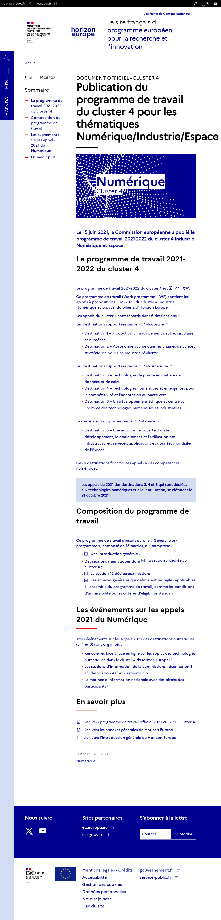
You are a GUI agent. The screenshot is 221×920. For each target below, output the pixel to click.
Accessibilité (94, 877)
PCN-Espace (144, 421)
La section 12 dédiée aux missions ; (122, 573)
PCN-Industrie (151, 324)
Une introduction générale (114, 554)
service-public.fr (157, 878)
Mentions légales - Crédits (107, 870)
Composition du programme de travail (46, 123)
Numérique (85, 761)
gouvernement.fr (158, 870)
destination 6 (136, 673)
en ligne (182, 288)
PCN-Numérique (153, 366)
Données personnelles (104, 891)
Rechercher (7, 58)
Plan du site (93, 906)
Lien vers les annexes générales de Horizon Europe (128, 730)
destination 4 (102, 673)
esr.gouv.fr (47, 3)
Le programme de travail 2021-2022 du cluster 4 (46, 106)
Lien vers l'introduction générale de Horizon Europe (129, 737)
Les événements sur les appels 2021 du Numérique (45, 142)
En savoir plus (43, 157)
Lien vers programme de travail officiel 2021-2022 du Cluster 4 (139, 722)
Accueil (31, 63)
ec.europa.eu (96, 827)
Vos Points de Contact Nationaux (167, 14)
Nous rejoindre (97, 898)
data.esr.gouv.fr (17, 3)
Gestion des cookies (102, 884)
